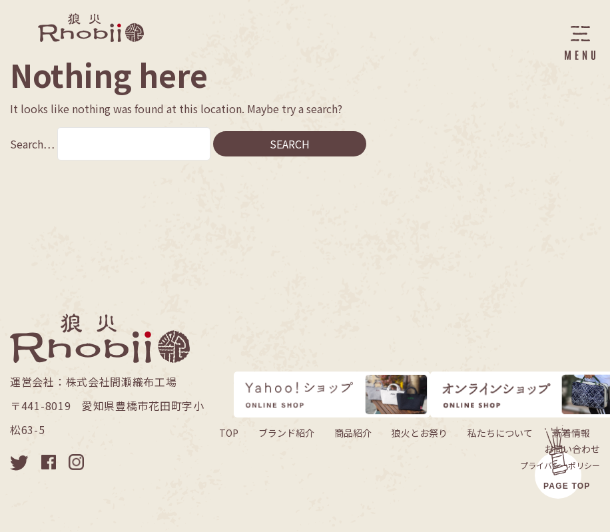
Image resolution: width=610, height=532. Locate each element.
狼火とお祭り (420, 432)
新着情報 (571, 432)
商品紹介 (353, 432)
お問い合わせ (572, 448)
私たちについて (500, 432)
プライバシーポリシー (560, 465)
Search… (32, 144)
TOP (228, 432)
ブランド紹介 (286, 432)
